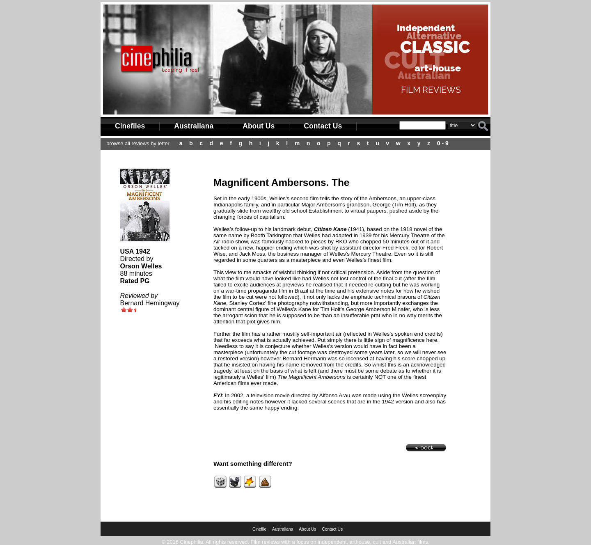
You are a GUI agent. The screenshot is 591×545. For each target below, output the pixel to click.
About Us (259, 126)
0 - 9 (443, 143)
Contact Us (323, 126)
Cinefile (259, 529)
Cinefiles (130, 126)
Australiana (193, 126)
